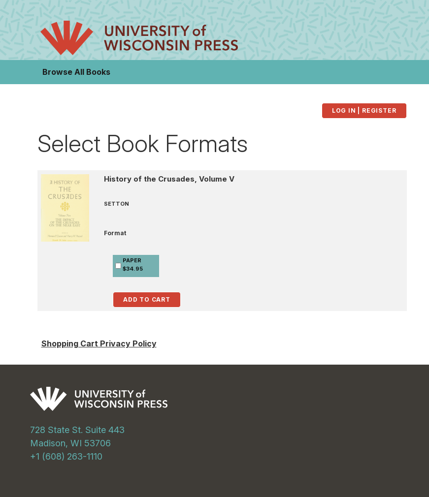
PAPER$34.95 (133, 264)
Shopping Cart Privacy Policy (99, 343)
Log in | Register (364, 110)
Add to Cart (146, 299)
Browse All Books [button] (76, 72)
